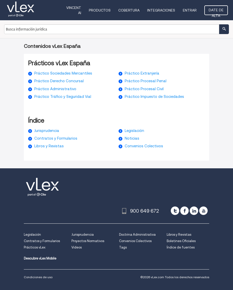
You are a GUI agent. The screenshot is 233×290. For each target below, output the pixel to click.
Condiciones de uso (38, 277)
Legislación (134, 131)
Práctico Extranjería (142, 73)
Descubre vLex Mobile (40, 258)
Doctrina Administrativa (137, 234)
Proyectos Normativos (87, 241)
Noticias (132, 138)
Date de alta (216, 11)
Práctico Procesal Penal (145, 81)
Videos (76, 247)
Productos (100, 10)
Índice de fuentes (181, 247)
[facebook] (184, 210)
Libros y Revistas (49, 146)
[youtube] (203, 210)
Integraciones (161, 10)
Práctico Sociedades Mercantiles (63, 73)
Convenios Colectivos (144, 146)
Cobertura (129, 10)
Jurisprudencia (46, 131)
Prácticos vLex (34, 247)
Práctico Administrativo (55, 89)
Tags (123, 247)
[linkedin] (194, 210)
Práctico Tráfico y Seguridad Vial (62, 97)
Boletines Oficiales (181, 241)
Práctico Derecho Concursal (59, 81)
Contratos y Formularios (55, 138)
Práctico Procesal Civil (144, 89)
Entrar (190, 10)
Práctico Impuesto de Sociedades (154, 97)
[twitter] (175, 210)
